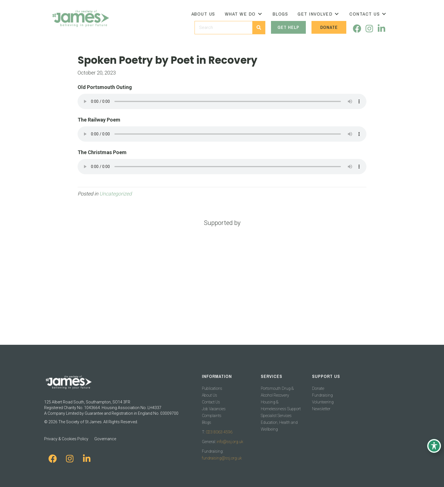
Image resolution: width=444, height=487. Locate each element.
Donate (318, 388)
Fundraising (322, 395)
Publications (212, 388)
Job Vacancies (214, 409)
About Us (209, 395)
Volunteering (323, 402)
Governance (105, 439)
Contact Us (211, 402)
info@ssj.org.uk (230, 441)
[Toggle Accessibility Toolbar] (434, 446)
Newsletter (321, 409)
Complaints (211, 415)
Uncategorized (115, 194)
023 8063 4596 (219, 432)
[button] (260, 14)
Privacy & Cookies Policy (66, 439)
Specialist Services (276, 415)
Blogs (206, 422)
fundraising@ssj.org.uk (222, 458)
